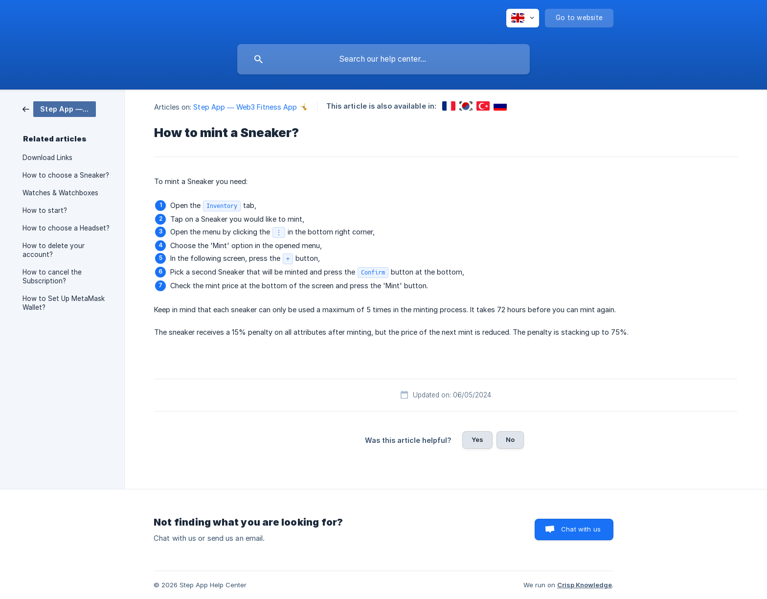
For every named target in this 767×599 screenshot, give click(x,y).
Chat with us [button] (581, 529)
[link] (59, 108)
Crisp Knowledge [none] (584, 585)
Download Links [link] (47, 157)
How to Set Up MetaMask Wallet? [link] (64, 303)
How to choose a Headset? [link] (66, 228)
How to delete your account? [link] (54, 250)
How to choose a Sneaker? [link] (66, 175)
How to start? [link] (45, 210)
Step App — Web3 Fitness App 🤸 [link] (250, 107)
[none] (522, 18)
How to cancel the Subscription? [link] (52, 276)
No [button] (510, 439)
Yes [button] (477, 439)
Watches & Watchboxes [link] (60, 193)
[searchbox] (383, 59)
